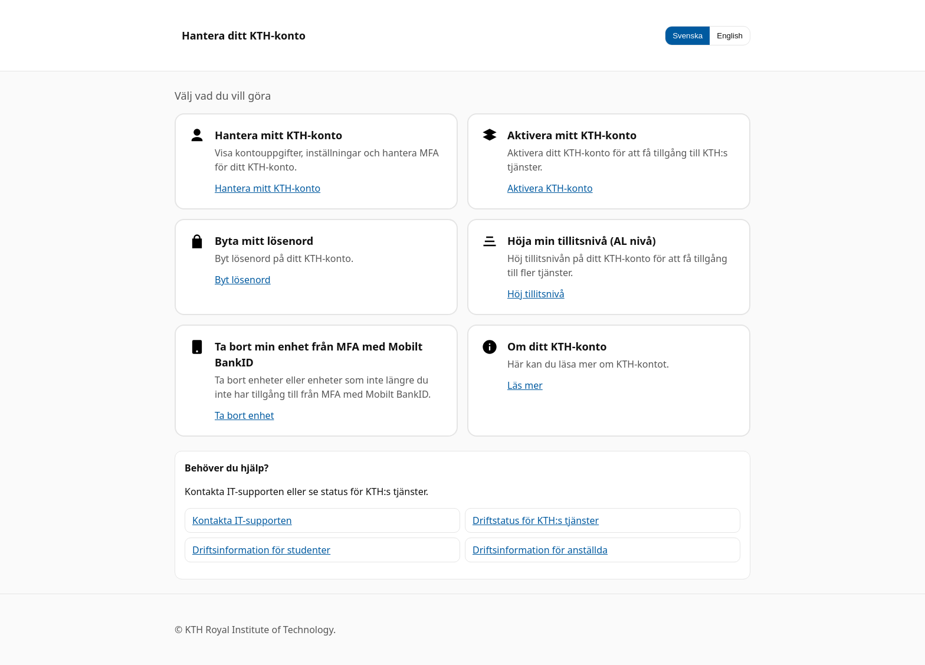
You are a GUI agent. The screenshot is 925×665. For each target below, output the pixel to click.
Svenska (688, 35)
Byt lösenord (243, 279)
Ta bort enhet (244, 415)
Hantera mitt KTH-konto (267, 188)
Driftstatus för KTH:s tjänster (536, 520)
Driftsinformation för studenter (261, 549)
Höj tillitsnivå (536, 293)
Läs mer (525, 385)
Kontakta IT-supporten (242, 520)
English (730, 35)
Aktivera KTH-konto (550, 188)
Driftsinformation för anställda (540, 549)
